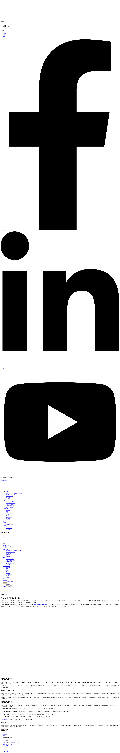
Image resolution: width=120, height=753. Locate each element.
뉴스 (4, 578)
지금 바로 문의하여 (5, 719)
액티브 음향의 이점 (10, 552)
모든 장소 (8, 567)
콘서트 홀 (8, 573)
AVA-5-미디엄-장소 (10, 561)
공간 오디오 (8, 554)
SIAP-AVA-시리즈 (10, 559)
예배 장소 (8, 575)
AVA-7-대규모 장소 (10, 563)
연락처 (4, 747)
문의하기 (5, 580)
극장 (7, 568)
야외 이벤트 (8, 577)
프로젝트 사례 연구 (7, 586)
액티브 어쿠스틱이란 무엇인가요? (14, 550)
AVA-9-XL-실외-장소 (11, 564)
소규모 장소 (8, 571)
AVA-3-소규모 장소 (10, 560)
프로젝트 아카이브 (7, 744)
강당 (7, 570)
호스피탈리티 (9, 574)
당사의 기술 (8, 556)
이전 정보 (5, 745)
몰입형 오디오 (9, 553)
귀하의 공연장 (6, 566)
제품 (4, 557)
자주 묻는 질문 (9, 581)
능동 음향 (5, 549)
